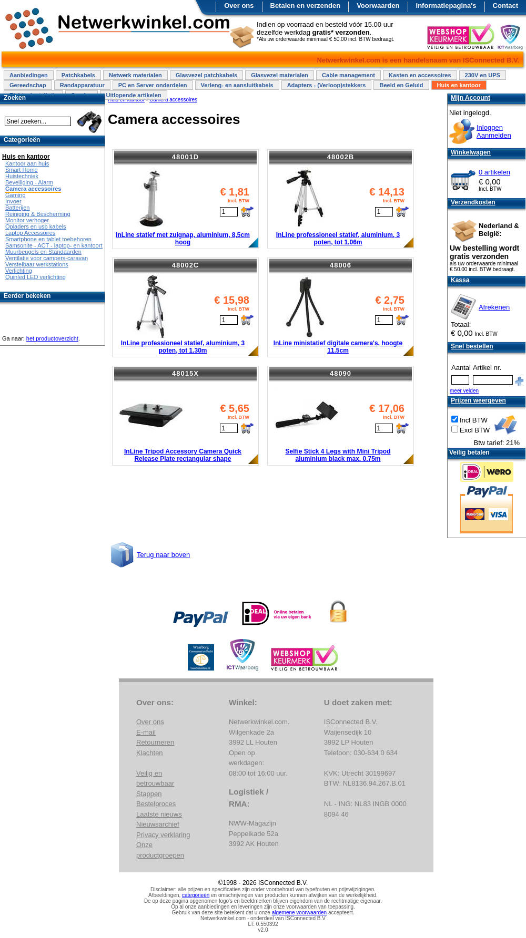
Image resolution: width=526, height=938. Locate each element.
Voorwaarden (378, 5)
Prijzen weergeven (478, 400)
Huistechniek (21, 176)
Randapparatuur (82, 85)
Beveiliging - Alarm (29, 182)
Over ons (239, 5)
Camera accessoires (33, 188)
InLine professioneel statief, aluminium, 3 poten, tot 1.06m (338, 238)
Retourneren (155, 742)
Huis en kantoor (459, 85)
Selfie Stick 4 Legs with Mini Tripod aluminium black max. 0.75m (337, 455)
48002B (341, 157)
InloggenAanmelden (494, 131)
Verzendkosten (473, 202)
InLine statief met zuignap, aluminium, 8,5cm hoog (183, 238)
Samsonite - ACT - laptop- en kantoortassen (61, 245)
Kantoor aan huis (27, 163)
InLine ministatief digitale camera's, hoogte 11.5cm (338, 346)
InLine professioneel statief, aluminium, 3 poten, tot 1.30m (183, 346)
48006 (340, 265)
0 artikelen (494, 172)
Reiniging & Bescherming (37, 214)
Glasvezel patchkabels (206, 75)
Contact (505, 5)
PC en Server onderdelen (152, 85)
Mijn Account (470, 97)
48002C (185, 265)
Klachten (149, 753)
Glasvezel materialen (279, 75)
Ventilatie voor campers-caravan (46, 258)
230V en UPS (482, 75)
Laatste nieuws (159, 814)
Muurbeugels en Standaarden (43, 252)
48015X (185, 373)
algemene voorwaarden (299, 912)
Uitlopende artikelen (133, 95)
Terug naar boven (163, 555)
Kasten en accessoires (420, 75)
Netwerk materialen (135, 75)
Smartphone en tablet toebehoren (48, 239)
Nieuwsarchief (157, 824)
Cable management (348, 75)
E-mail (146, 732)
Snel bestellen (472, 346)
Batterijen (17, 207)
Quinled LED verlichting (35, 277)
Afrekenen (494, 307)
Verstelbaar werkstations (36, 264)
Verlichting (18, 270)
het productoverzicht (52, 338)
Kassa (460, 280)
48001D (185, 157)
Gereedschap (27, 85)
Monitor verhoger (27, 220)
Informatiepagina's (446, 5)
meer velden (464, 391)
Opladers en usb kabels (35, 226)
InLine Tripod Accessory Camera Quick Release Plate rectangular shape (182, 455)
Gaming (15, 195)
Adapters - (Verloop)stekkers (326, 85)
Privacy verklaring (163, 835)
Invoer (13, 201)
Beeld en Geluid (401, 85)
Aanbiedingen (28, 75)
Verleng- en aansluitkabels (237, 85)
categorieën (195, 895)
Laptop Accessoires (30, 233)
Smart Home (21, 170)
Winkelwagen (471, 152)
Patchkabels (78, 75)
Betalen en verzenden (305, 5)
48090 (340, 373)
